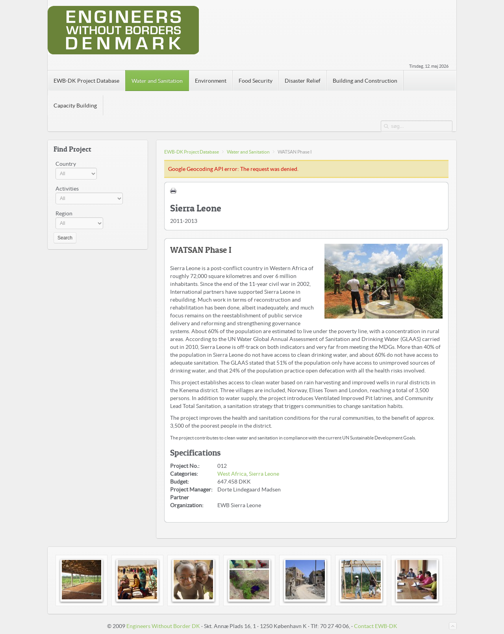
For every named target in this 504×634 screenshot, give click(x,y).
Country (66, 164)
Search (64, 238)
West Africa (231, 474)
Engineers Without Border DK (163, 626)
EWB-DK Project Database (191, 151)
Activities (67, 188)
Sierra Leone (264, 474)
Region (64, 213)
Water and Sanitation (248, 151)
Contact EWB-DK (375, 626)
